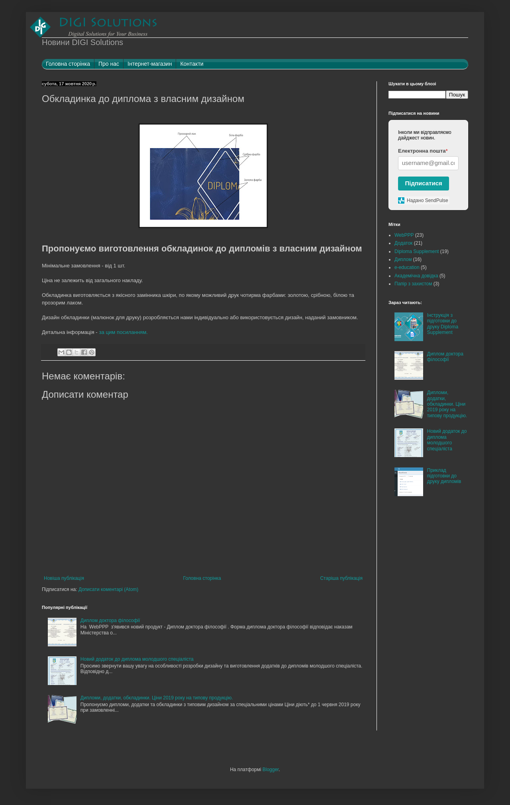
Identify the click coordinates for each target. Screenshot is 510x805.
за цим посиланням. (123, 332)
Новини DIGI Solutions (82, 42)
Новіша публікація (64, 578)
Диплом (403, 259)
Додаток (403, 243)
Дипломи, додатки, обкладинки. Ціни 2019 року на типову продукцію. (156, 698)
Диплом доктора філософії (110, 620)
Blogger (271, 769)
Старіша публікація (341, 578)
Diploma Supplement (416, 251)
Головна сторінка (202, 578)
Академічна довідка (416, 276)
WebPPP (404, 235)
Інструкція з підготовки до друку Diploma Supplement (442, 323)
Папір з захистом (413, 284)
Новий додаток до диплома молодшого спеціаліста (137, 659)
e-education (407, 267)
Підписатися (423, 183)
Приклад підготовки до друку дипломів (444, 476)
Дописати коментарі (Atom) (108, 589)
